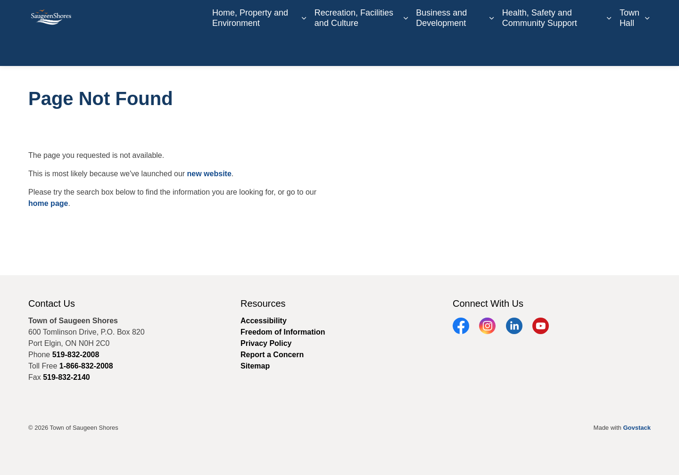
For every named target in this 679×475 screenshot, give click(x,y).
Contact (463, 16)
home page (48, 203)
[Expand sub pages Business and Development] (491, 49)
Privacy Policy (266, 343)
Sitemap (255, 366)
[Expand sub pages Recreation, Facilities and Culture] (405, 49)
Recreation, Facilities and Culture (354, 49)
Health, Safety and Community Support (539, 49)
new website (209, 174)
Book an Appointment (519, 16)
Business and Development (441, 49)
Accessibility (263, 321)
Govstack (637, 427)
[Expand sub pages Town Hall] (647, 49)
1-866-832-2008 (86, 366)
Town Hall (629, 49)
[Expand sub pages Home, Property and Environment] (304, 49)
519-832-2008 (75, 355)
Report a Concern (594, 16)
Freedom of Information (282, 332)
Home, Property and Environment (250, 49)
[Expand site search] (641, 16)
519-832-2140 (66, 377)
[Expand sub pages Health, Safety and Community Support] (609, 49)
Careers (431, 16)
